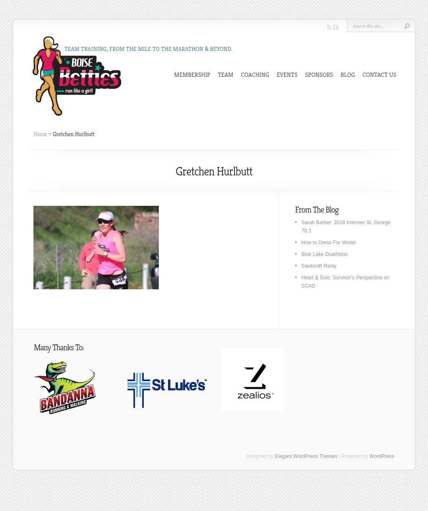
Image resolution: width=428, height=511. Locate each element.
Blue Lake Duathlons (324, 254)
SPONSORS (319, 74)
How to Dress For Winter (328, 242)
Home (40, 134)
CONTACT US (379, 74)
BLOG (348, 74)
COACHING (255, 74)
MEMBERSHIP (192, 74)
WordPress (381, 456)
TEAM (225, 74)
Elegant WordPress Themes (306, 456)
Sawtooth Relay (318, 266)
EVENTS (287, 74)
